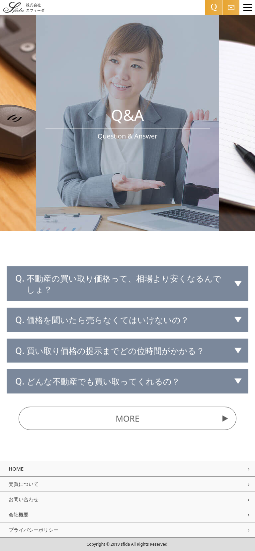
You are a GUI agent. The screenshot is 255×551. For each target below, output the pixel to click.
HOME (129, 468)
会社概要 (129, 514)
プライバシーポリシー (129, 529)
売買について (129, 484)
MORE (172, 419)
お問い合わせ (129, 499)
